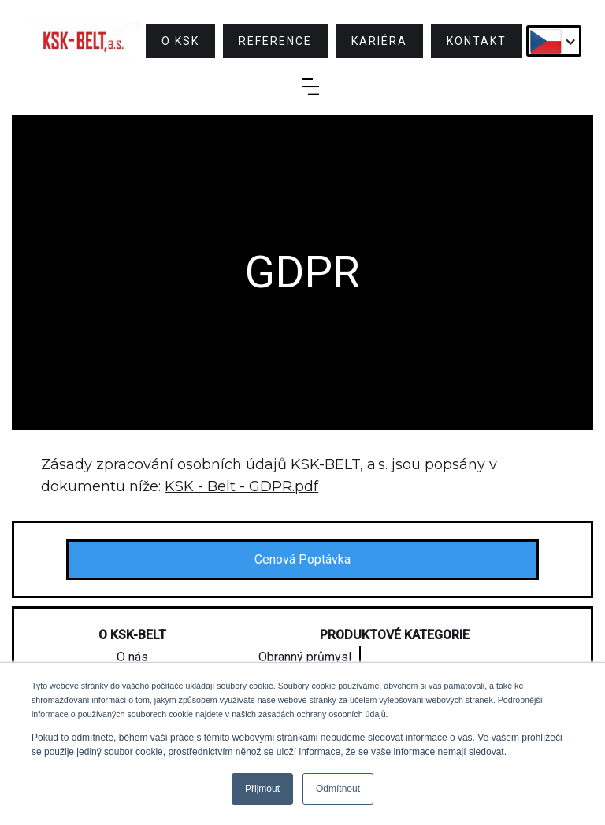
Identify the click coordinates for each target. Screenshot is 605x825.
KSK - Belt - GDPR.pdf (241, 486)
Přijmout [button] (262, 788)
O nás (132, 656)
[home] (83, 41)
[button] (553, 41)
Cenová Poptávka (302, 559)
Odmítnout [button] (338, 788)
